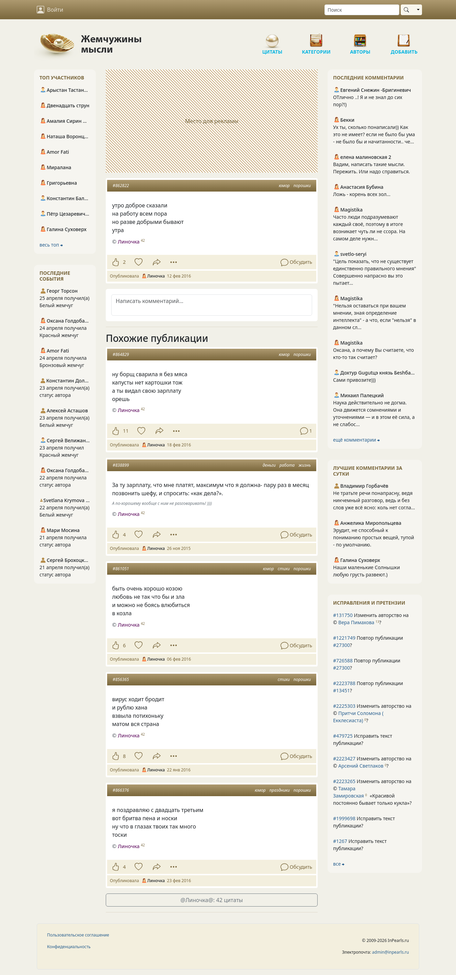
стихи (284, 569)
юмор (284, 185)
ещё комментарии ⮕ (356, 439)
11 (125, 430)
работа (287, 465)
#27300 (341, 645)
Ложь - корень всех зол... (361, 194)
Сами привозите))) (354, 380)
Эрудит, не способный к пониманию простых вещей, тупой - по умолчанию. (373, 537)
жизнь (304, 465)
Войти (50, 9)
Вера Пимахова (356, 622)
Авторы (360, 38)
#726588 (343, 660)
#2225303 (344, 706)
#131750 (343, 615)
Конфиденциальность (69, 947)
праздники (280, 790)
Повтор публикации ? (368, 641)
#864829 (121, 354)
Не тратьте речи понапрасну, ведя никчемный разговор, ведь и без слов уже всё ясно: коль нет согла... (374, 500)
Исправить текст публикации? (362, 739)
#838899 (121, 465)
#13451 (341, 690)
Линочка (128, 241)
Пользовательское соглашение (78, 935)
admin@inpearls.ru (390, 952)
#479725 (343, 736)
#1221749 (344, 638)
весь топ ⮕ (51, 244)
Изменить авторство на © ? (371, 619)
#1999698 (344, 818)
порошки (302, 185)
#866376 (121, 790)
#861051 (121, 569)
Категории (316, 38)
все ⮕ (338, 863)
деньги (269, 465)
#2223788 (344, 683)
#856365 (121, 679)
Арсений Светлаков (360, 765)
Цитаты (272, 38)
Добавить (404, 38)
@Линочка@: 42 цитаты (212, 900)
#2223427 (344, 758)
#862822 (121, 185)
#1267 (340, 841)
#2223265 (344, 781)
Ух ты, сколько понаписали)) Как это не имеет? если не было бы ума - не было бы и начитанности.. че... (374, 134)
